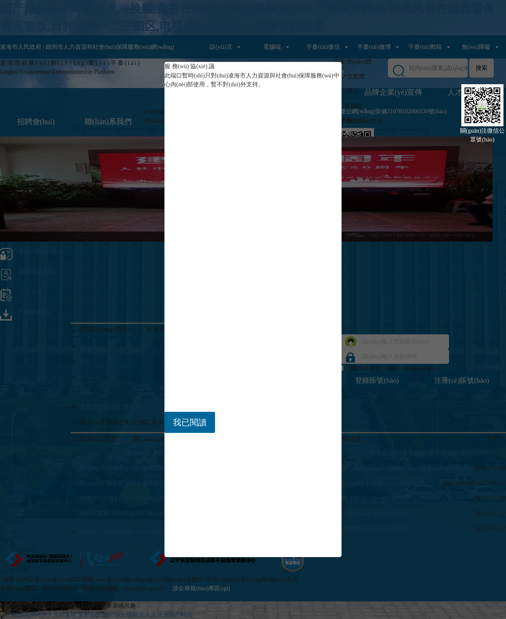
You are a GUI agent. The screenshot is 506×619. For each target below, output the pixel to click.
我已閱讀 (190, 422)
